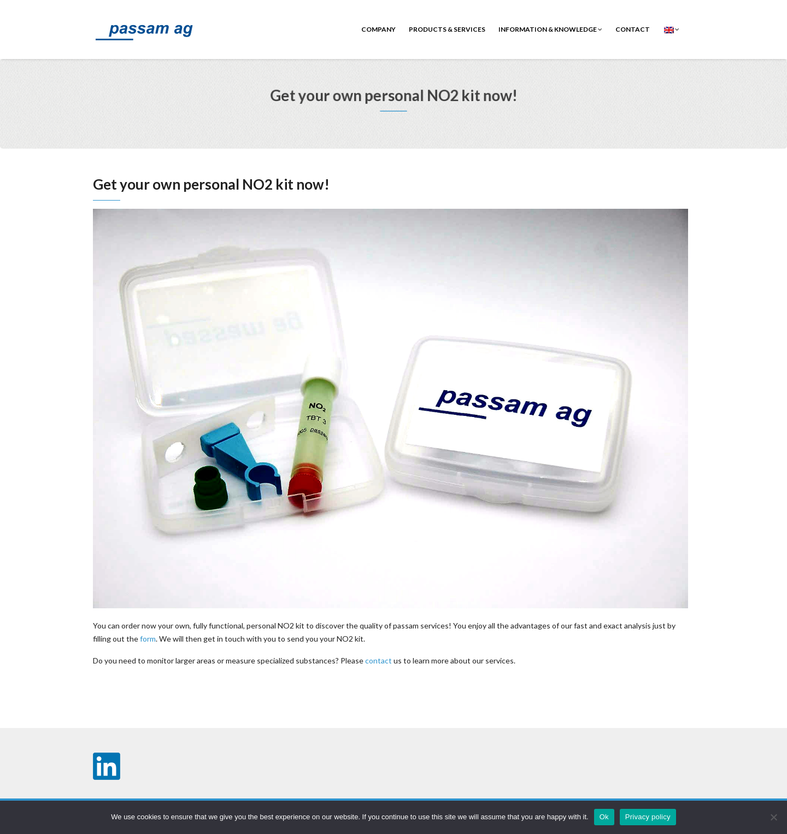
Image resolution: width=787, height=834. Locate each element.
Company (378, 29)
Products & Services (447, 29)
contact (632, 29)
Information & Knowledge (550, 29)
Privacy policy (648, 817)
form (148, 638)
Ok (604, 817)
